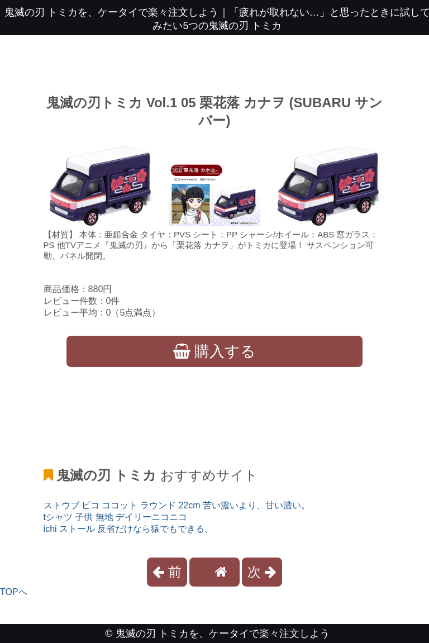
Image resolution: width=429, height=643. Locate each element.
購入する (214, 351)
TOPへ (13, 592)
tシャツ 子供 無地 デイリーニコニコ (116, 517)
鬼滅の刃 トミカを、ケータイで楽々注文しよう (223, 633)
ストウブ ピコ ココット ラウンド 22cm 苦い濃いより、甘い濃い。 (177, 505)
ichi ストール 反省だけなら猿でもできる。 (129, 529)
